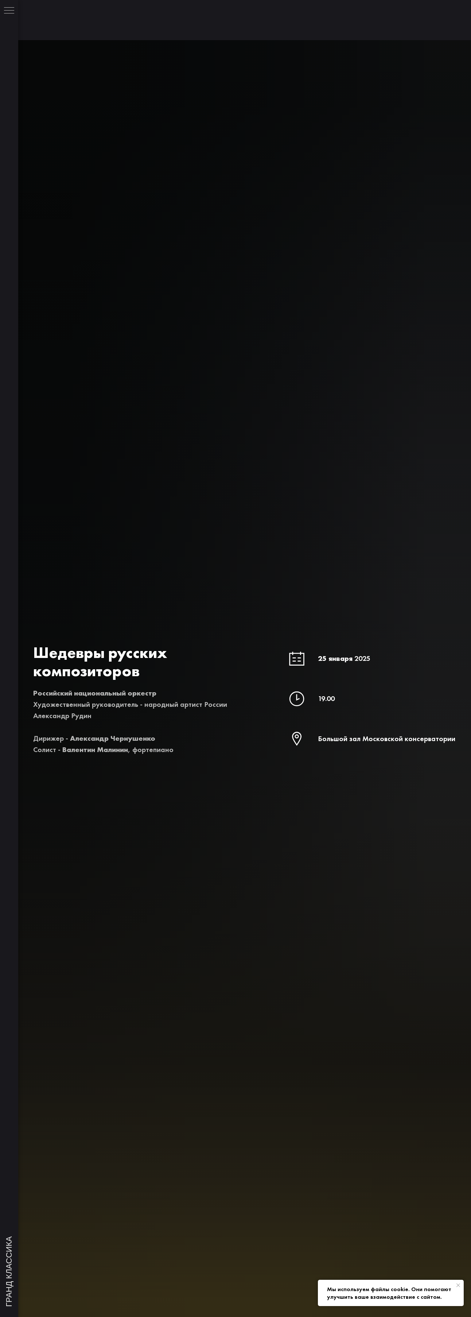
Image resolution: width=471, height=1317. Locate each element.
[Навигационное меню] (9, 11)
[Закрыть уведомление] (458, 1285)
